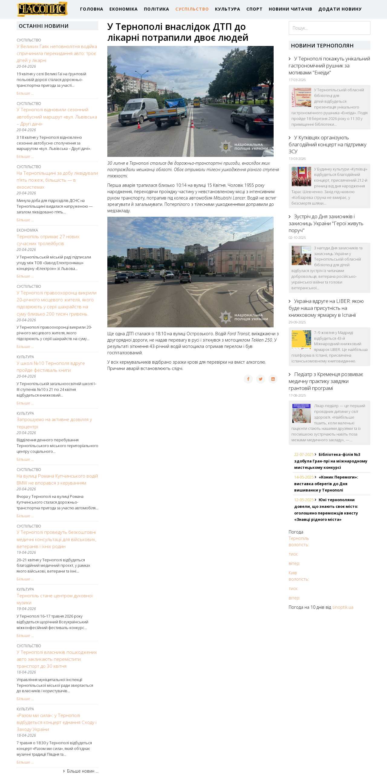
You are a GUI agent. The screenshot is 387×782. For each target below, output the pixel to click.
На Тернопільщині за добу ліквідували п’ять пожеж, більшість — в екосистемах (57, 180)
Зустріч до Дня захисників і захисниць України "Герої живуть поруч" (326, 223)
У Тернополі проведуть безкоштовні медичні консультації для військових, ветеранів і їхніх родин (56, 539)
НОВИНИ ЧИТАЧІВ (290, 9)
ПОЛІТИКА (156, 9)
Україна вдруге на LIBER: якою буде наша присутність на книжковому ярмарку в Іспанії (326, 307)
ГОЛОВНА (91, 9)
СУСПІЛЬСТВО (192, 9)
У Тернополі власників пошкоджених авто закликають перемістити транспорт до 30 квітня (57, 659)
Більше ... (25, 93)
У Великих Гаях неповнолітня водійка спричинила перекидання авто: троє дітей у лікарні (57, 53)
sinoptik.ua (342, 607)
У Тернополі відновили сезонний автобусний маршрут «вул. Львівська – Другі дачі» (57, 116)
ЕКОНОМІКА (123, 9)
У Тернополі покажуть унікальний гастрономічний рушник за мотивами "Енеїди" (329, 65)
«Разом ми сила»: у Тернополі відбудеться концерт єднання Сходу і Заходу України (56, 722)
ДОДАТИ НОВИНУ (340, 9)
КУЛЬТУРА (227, 9)
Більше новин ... (82, 771)
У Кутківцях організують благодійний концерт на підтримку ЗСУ (327, 144)
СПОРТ (254, 9)
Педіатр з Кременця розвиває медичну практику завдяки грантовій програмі (326, 381)
